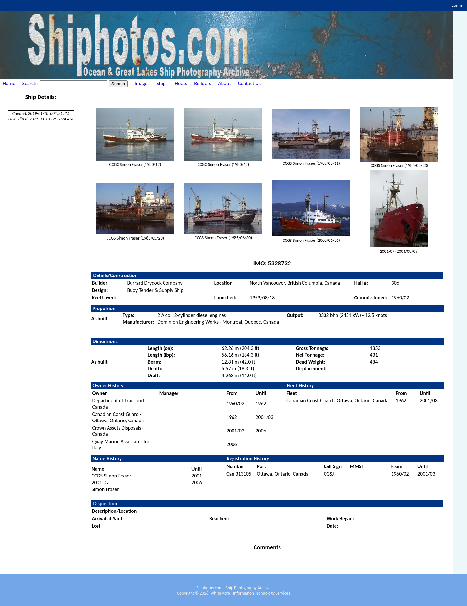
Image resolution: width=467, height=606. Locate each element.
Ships (161, 83)
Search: (30, 83)
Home (9, 83)
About (224, 83)
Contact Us (249, 83)
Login (456, 5)
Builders (202, 83)
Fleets (181, 83)
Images (142, 83)
